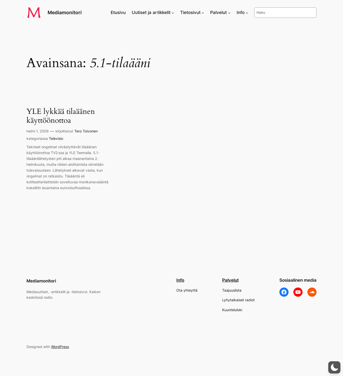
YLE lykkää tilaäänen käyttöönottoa (60, 116)
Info (180, 280)
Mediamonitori (65, 12)
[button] (334, 367)
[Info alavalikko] (247, 12)
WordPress (60, 346)
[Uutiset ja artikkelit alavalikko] (173, 12)
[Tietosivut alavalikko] (203, 12)
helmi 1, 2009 (37, 131)
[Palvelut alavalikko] (229, 12)
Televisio (56, 138)
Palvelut (230, 280)
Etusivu (118, 12)
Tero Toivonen (86, 131)
